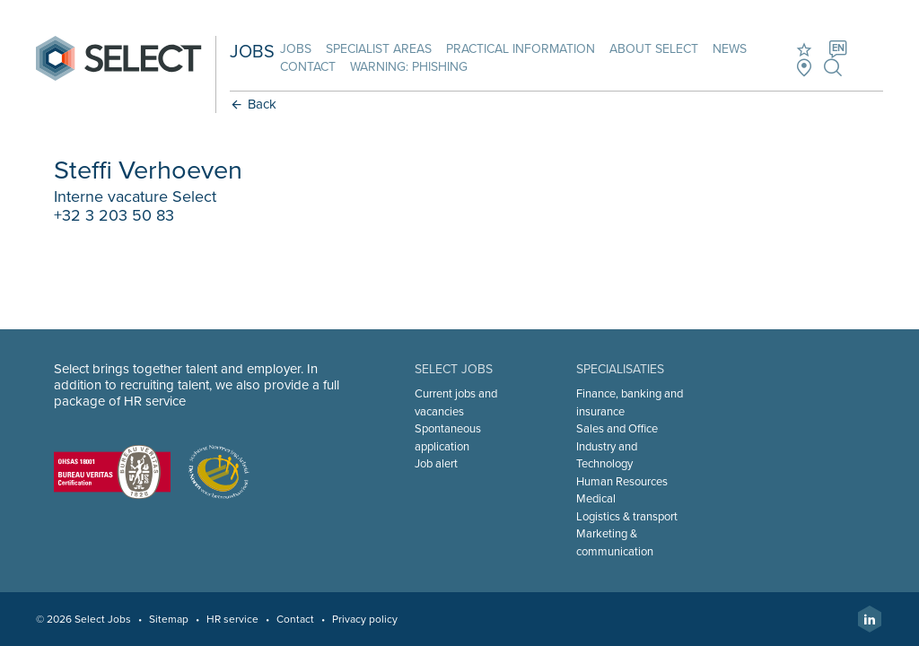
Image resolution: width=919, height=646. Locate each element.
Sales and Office (617, 429)
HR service (232, 619)
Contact (308, 66)
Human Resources (622, 482)
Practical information (520, 49)
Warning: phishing (409, 66)
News (730, 49)
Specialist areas (379, 49)
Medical (596, 499)
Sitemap (168, 619)
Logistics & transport (627, 517)
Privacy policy (365, 619)
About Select (653, 49)
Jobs (295, 49)
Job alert (436, 464)
